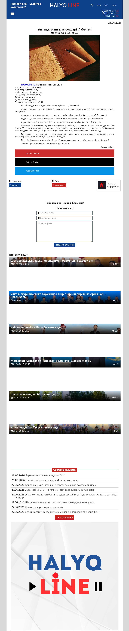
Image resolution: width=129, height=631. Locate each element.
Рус (106, 5)
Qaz (114, 5)
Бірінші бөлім (32, 153)
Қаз (99, 5)
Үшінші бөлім (32, 171)
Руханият (13, 185)
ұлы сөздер (59, 185)
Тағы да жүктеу (64, 521)
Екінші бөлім (32, 162)
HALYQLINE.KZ (28, 85)
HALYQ (64, 5)
